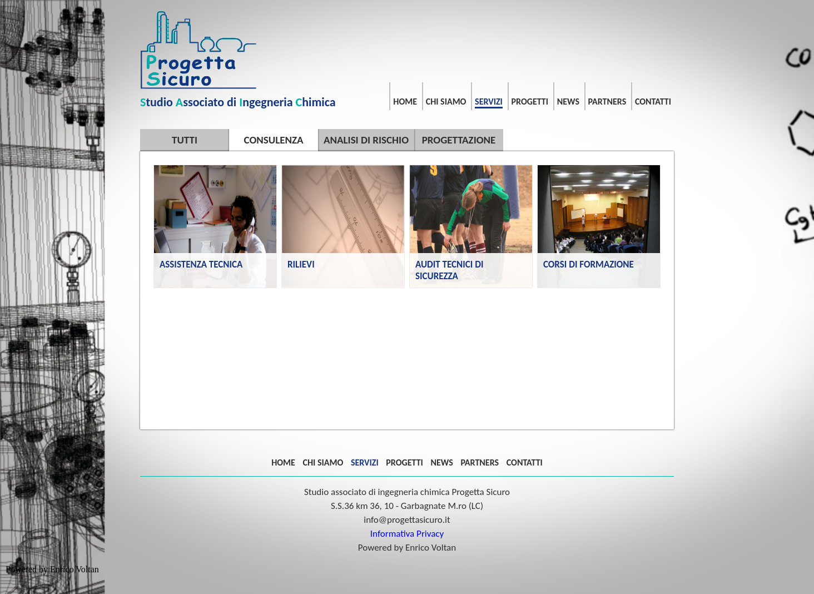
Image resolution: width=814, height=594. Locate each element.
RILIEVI (343, 294)
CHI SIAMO (446, 101)
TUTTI (184, 139)
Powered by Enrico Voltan (407, 547)
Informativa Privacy (407, 533)
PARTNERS (607, 101)
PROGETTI (530, 101)
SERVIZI (489, 101)
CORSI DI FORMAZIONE (598, 299)
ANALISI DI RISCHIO (366, 139)
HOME (405, 101)
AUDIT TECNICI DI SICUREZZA (471, 305)
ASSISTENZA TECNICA (215, 304)
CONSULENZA (274, 139)
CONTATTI (653, 101)
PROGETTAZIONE (459, 139)
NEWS (568, 101)
